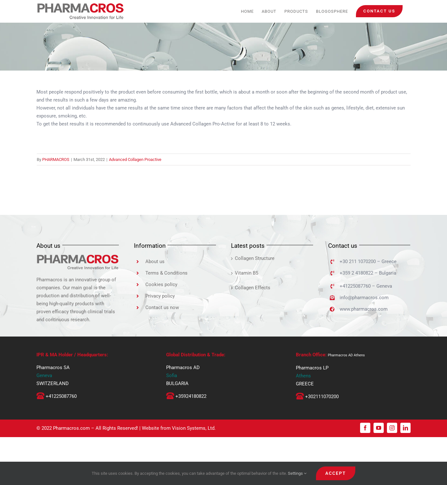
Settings (297, 473)
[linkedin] (405, 428)
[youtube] (379, 428)
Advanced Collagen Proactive (135, 159)
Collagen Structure (254, 258)
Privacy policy (160, 296)
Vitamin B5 (246, 273)
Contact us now (162, 307)
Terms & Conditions (166, 273)
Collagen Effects (252, 288)
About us (155, 261)
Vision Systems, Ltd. (194, 428)
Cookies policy (161, 284)
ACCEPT (335, 473)
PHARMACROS (55, 159)
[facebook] (365, 428)
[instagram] (392, 428)
